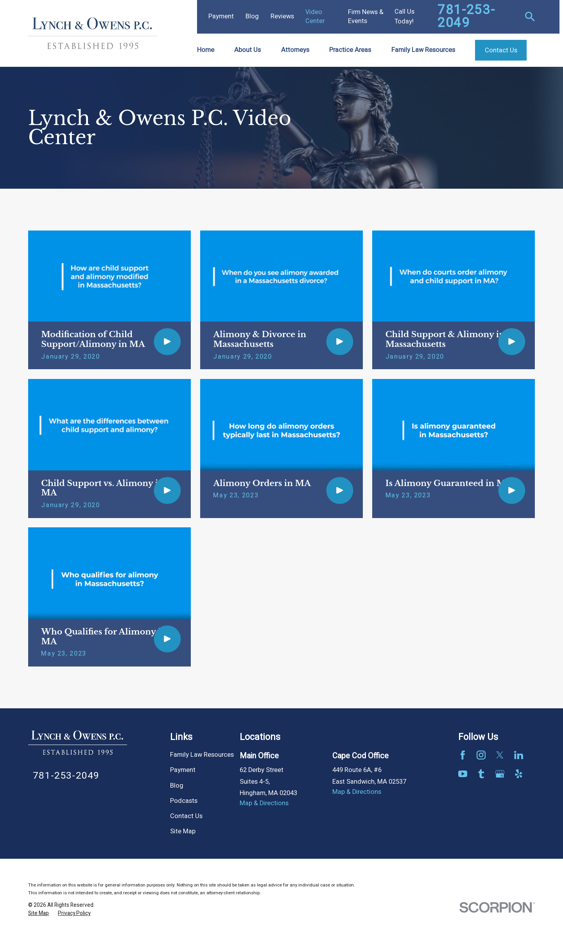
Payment (221, 16)
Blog (252, 16)
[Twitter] (499, 755)
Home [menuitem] (205, 50)
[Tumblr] (481, 773)
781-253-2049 (466, 17)
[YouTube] (462, 773)
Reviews (282, 16)
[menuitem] (38, 913)
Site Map (182, 831)
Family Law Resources (202, 755)
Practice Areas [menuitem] (350, 50)
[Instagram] (481, 755)
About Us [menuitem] (247, 50)
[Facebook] (462, 755)
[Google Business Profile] (499, 773)
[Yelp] (518, 773)
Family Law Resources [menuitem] (423, 50)
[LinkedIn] (518, 755)
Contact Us (186, 816)
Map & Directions (264, 803)
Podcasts (183, 801)
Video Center (315, 16)
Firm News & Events (366, 16)
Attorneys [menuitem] (295, 50)
